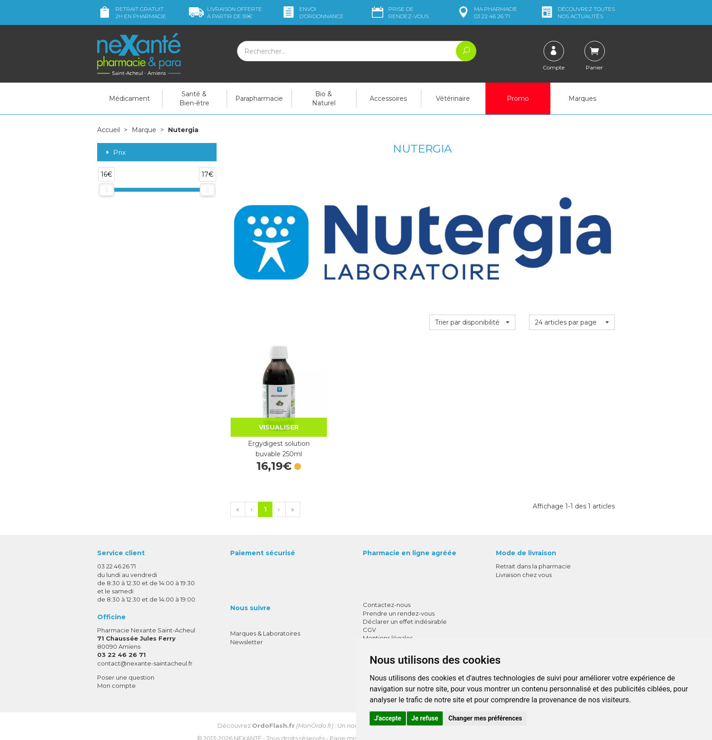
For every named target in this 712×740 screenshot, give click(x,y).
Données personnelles (396, 634)
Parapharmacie (259, 98)
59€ (225, 12)
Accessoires (388, 98)
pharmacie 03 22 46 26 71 (486, 12)
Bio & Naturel (324, 98)
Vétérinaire (453, 98)
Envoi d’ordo (312, 12)
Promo (518, 98)
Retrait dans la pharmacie (533, 554)
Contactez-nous (386, 593)
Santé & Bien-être (194, 98)
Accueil (108, 130)
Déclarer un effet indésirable (405, 609)
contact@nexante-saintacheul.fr (145, 651)
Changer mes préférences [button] (485, 718)
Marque (144, 130)
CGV (369, 618)
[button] (472, 322)
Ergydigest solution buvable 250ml (273, 437)
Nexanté (248, 726)
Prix (115, 152)
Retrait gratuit (131, 12)
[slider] (106, 189)
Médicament (129, 98)
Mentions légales (388, 626)
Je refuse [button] (424, 718)
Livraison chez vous (524, 563)
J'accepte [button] (387, 718)
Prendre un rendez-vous (399, 601)
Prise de (399, 12)
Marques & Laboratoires (265, 622)
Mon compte (116, 673)
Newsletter (246, 630)
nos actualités (577, 12)
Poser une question (125, 665)
